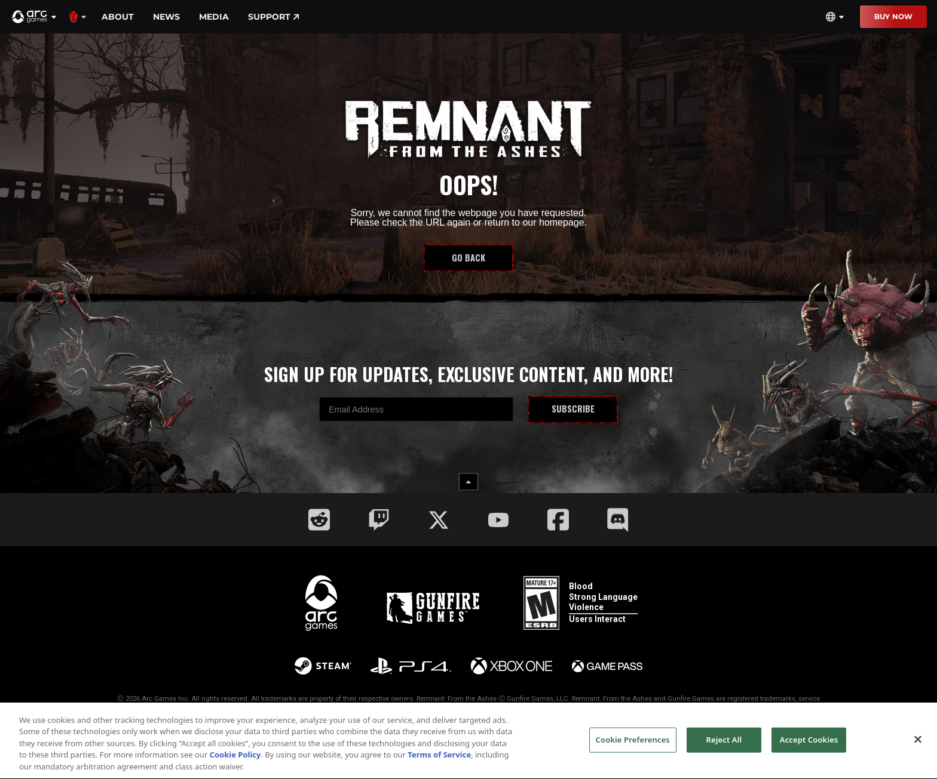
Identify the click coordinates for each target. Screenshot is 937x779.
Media (214, 16)
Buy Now (893, 16)
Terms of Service (439, 762)
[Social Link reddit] (319, 519)
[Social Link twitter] (438, 520)
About (118, 16)
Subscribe (573, 408)
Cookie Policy (235, 762)
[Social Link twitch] (379, 520)
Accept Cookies (809, 746)
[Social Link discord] (618, 519)
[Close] (918, 746)
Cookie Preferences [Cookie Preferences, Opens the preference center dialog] (633, 746)
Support (273, 16)
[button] (35, 16)
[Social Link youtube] (498, 519)
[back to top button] (468, 482)
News (166, 16)
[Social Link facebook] (558, 519)
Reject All (724, 746)
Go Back (468, 257)
